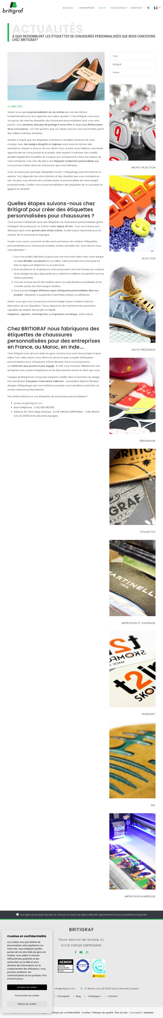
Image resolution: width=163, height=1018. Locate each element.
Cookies (86, 1012)
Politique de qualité (102, 1012)
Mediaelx (149, 1012)
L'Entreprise (86, 7)
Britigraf (18, 8)
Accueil (68, 7)
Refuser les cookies (27, 1003)
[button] (148, 7)
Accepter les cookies (27, 986)
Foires (116, 72)
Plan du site (121, 1012)
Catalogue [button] (118, 7)
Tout (115, 56)
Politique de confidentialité (65, 1012)
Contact (136, 7)
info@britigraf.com (31, 403)
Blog (102, 7)
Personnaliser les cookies (27, 995)
